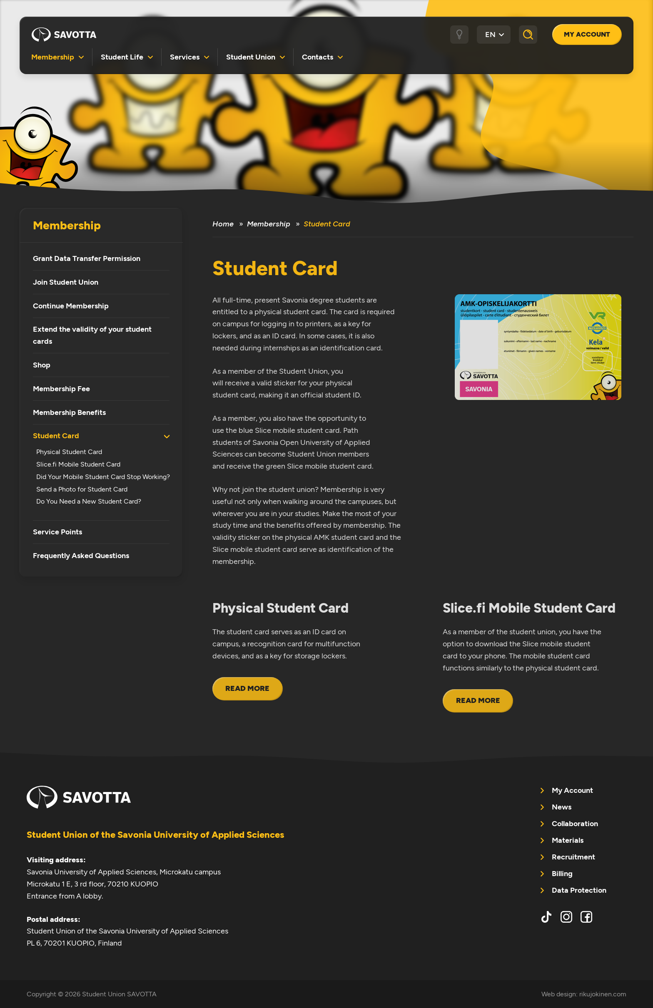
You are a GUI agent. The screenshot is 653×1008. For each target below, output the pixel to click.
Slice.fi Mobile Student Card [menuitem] (78, 464)
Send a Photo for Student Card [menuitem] (81, 489)
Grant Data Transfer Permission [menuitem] (86, 258)
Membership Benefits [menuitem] (69, 412)
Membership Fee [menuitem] (61, 388)
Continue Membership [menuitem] (71, 305)
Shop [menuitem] (41, 365)
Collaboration (575, 823)
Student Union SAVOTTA (64, 35)
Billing (562, 873)
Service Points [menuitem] (57, 531)
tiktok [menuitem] (546, 917)
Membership (67, 225)
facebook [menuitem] (586, 917)
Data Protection (579, 890)
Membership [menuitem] (52, 56)
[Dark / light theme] (459, 34)
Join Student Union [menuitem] (65, 282)
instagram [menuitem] (566, 917)
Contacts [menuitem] (317, 56)
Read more (247, 688)
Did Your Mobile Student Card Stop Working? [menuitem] (103, 477)
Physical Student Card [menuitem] (69, 452)
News (561, 807)
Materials (567, 840)
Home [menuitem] (223, 223)
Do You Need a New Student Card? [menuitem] (88, 501)
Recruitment (573, 857)
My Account (587, 34)
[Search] (528, 34)
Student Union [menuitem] (250, 56)
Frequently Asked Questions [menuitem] (81, 555)
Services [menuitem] (184, 56)
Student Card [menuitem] (56, 435)
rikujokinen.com (602, 994)
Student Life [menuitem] (122, 56)
